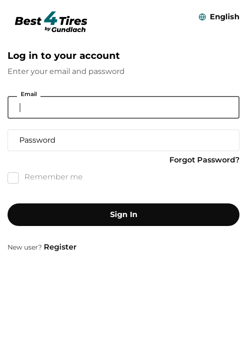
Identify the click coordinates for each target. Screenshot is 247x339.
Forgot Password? (204, 159)
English (224, 16)
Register (60, 246)
